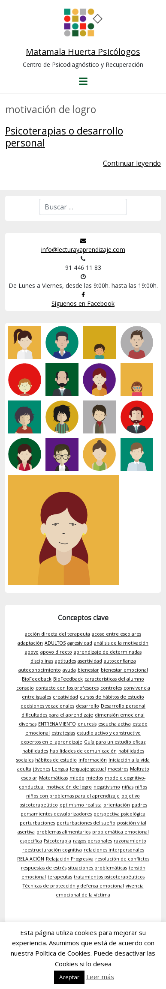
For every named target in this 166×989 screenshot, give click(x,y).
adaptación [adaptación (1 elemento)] (30, 643)
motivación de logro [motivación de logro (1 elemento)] (69, 787)
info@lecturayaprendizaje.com (83, 246)
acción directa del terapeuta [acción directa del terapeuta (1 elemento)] (57, 634)
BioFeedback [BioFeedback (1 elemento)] (36, 679)
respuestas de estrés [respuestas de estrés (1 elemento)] (43, 868)
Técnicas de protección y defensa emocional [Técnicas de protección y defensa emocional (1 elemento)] (73, 886)
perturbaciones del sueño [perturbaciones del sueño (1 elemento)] (86, 823)
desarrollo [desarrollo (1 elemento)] (87, 706)
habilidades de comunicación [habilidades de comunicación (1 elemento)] (83, 751)
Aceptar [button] (69, 977)
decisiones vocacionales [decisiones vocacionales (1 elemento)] (47, 706)
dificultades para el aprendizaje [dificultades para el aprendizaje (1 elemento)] (57, 715)
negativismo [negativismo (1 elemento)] (107, 787)
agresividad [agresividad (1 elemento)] (79, 643)
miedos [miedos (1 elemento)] (94, 778)
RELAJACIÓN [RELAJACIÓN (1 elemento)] (30, 859)
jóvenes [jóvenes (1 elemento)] (41, 769)
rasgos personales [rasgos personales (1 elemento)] (92, 841)
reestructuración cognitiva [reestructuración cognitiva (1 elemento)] (52, 850)
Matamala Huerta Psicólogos (83, 51)
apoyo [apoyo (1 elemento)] (32, 652)
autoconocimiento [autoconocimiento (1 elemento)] (39, 670)
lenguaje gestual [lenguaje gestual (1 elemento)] (88, 769)
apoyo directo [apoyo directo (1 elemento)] (56, 652)
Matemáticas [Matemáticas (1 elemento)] (53, 778)
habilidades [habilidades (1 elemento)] (35, 751)
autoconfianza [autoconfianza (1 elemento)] (120, 661)
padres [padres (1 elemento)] (139, 805)
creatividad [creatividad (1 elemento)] (65, 697)
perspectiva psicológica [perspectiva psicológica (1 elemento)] (119, 814)
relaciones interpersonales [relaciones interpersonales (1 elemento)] (114, 850)
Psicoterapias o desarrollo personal (64, 136)
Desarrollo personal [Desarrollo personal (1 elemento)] (123, 706)
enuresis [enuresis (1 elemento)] (87, 724)
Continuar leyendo (132, 163)
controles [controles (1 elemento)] (111, 688)
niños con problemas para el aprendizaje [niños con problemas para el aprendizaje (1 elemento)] (73, 796)
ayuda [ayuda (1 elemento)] (69, 670)
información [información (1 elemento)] (92, 760)
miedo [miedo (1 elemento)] (77, 778)
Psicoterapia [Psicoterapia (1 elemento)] (57, 841)
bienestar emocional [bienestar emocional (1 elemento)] (124, 670)
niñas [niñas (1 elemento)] (127, 787)
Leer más (100, 976)
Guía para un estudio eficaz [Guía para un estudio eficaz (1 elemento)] (115, 742)
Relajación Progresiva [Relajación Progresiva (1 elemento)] (70, 859)
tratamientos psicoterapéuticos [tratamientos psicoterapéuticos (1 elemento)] (109, 877)
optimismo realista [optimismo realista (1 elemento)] (81, 805)
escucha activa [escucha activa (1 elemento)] (114, 724)
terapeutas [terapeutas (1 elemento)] (60, 877)
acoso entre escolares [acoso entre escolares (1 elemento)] (116, 634)
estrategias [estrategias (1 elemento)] (63, 733)
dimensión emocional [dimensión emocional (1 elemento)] (120, 715)
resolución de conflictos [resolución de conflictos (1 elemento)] (122, 859)
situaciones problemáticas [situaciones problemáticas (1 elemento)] (97, 868)
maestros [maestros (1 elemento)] (118, 769)
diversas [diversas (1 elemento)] (27, 724)
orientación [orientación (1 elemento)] (116, 805)
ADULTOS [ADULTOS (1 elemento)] (55, 643)
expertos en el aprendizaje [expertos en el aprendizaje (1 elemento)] (51, 742)
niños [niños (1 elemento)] (141, 787)
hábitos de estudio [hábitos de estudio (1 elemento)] (56, 760)
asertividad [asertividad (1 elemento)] (90, 661)
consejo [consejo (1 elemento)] (25, 688)
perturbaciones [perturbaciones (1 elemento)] (37, 823)
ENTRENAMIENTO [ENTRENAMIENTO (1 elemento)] (57, 724)
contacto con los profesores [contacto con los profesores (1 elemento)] (67, 688)
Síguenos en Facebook (83, 300)
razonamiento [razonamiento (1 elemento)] (130, 841)
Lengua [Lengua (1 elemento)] (60, 769)
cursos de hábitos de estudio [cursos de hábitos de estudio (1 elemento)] (112, 697)
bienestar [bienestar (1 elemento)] (88, 670)
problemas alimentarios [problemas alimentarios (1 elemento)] (63, 832)
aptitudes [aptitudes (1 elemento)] (65, 661)
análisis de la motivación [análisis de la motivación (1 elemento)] (121, 643)
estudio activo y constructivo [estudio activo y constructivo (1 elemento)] (109, 733)
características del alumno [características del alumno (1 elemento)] (114, 679)
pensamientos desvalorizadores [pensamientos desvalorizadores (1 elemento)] (56, 814)
